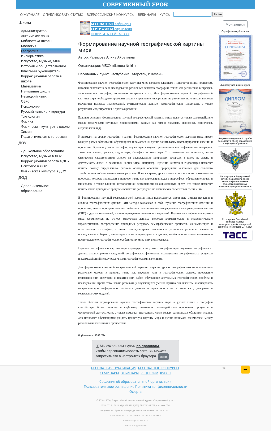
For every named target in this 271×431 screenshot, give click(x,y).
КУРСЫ (165, 14)
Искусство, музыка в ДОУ (41, 156)
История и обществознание (43, 66)
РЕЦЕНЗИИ (149, 373)
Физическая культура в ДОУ (43, 171)
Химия (26, 131)
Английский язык (35, 36)
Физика (27, 121)
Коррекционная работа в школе (41, 78)
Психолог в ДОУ (34, 166)
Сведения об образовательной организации (135, 381)
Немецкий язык (34, 96)
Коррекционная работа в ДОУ (45, 161)
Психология (30, 106)
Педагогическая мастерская (44, 136)
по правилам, (148, 346)
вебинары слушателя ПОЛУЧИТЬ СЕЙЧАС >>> (111, 29)
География (29, 51)
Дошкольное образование (42, 151)
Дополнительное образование (35, 188)
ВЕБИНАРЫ (147, 14)
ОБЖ (25, 101)
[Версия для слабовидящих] (245, 370)
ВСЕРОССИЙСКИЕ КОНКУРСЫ (110, 14)
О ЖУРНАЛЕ (30, 14)
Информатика (32, 56)
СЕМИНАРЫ (109, 373)
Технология (30, 116)
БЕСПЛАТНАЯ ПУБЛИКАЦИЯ (113, 368)
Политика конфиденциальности (161, 386)
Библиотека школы (36, 41)
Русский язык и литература (43, 111)
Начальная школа (35, 91)
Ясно (163, 357)
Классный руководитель (40, 71)
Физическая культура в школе (45, 126)
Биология (28, 46)
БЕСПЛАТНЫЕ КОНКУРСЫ (158, 368)
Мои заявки (235, 24)
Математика (31, 86)
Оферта (135, 391)
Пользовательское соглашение (109, 386)
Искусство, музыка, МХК (40, 61)
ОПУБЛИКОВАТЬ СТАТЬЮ (63, 14)
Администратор (34, 31)
